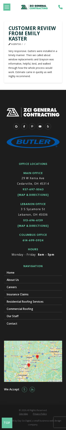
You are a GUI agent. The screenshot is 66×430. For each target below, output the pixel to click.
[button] (6, 7)
